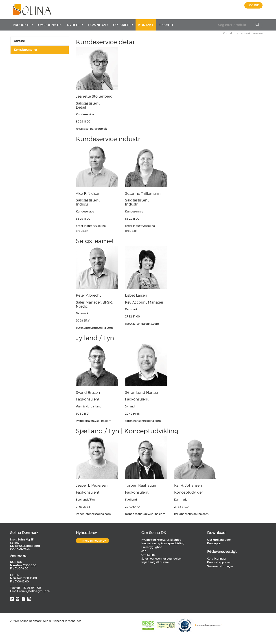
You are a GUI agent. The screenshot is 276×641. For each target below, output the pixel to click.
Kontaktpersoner (252, 33)
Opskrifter (123, 25)
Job (143, 551)
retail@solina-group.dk (91, 128)
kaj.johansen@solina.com (191, 514)
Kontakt (145, 25)
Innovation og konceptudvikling (162, 543)
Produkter (23, 25)
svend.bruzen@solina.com (94, 420)
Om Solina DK (50, 25)
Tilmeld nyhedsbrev (92, 540)
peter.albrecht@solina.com (94, 327)
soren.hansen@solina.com (143, 420)
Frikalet (166, 25)
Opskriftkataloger (219, 539)
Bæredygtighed (151, 547)
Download (98, 25)
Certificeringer (216, 558)
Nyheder (75, 25)
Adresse (19, 41)
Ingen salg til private (155, 562)
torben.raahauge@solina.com (145, 514)
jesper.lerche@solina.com (93, 514)
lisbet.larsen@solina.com (142, 323)
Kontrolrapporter (219, 562)
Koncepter (214, 543)
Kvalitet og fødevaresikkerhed (161, 539)
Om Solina (148, 554)
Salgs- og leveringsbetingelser (161, 558)
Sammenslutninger (220, 566)
